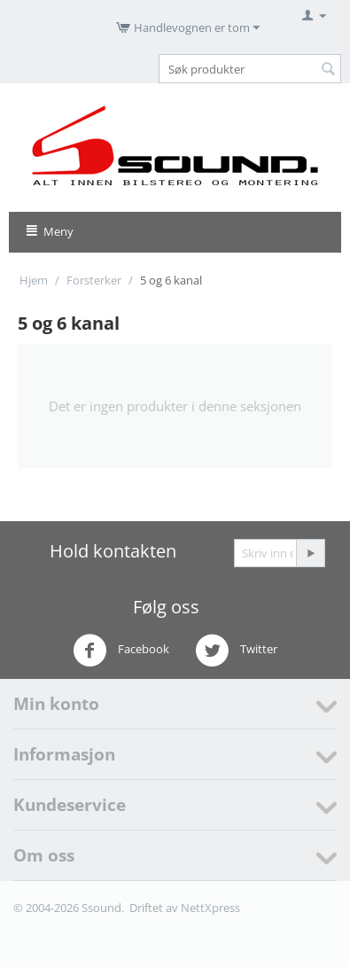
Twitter (236, 650)
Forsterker (93, 280)
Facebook (121, 650)
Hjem (33, 280)
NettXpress (210, 908)
